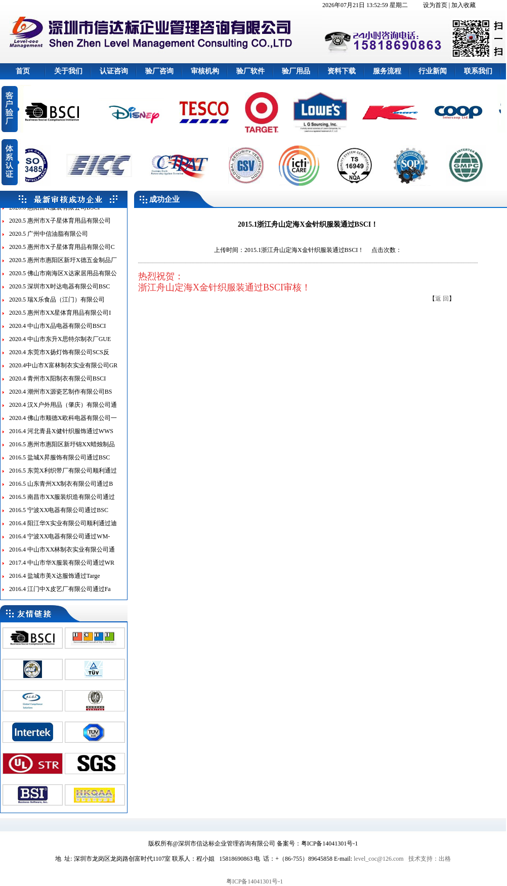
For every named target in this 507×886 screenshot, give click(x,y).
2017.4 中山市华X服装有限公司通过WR (61, 567)
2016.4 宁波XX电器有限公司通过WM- (59, 540)
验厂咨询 (159, 71)
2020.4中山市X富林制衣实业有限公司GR (63, 369)
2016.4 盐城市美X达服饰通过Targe (54, 580)
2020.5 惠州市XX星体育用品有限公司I (60, 317)
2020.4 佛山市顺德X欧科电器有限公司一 (63, 422)
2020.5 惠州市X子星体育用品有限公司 (60, 225)
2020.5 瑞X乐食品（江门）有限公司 (57, 304)
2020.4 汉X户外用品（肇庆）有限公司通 (63, 409)
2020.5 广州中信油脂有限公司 (48, 238)
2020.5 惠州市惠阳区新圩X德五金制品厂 (63, 264)
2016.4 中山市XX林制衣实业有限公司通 (62, 554)
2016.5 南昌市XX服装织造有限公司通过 (62, 501)
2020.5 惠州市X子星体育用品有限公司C (62, 251)
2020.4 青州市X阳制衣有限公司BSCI (57, 383)
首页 (23, 71)
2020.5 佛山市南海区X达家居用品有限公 (63, 277)
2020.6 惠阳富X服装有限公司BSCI (54, 212)
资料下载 (341, 71)
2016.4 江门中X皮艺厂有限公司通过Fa (60, 593)
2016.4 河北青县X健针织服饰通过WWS (61, 435)
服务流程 (387, 71)
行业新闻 (432, 71)
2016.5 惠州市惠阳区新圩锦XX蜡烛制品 (62, 448)
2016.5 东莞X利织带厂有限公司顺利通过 (63, 475)
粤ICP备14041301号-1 (254, 881)
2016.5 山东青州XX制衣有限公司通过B (61, 488)
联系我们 (478, 71)
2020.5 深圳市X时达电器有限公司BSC (59, 290)
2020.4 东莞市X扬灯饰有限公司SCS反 (59, 356)
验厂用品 (296, 71)
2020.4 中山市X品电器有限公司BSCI (57, 330)
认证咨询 (114, 71)
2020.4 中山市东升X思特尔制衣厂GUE (60, 343)
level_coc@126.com (379, 858)
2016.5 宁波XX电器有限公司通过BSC (58, 514)
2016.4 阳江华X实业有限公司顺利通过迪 (63, 527)
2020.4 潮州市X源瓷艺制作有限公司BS (60, 396)
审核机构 (205, 71)
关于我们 (68, 71)
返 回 (442, 298)
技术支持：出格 (429, 858)
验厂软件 (250, 71)
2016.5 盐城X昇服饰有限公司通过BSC (59, 462)
